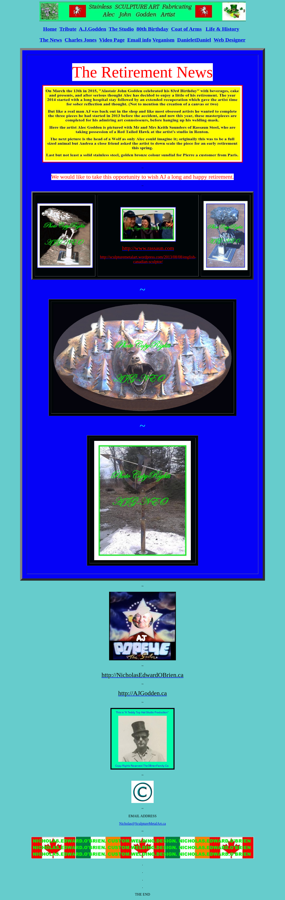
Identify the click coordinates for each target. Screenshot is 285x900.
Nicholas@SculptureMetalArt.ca (142, 823)
